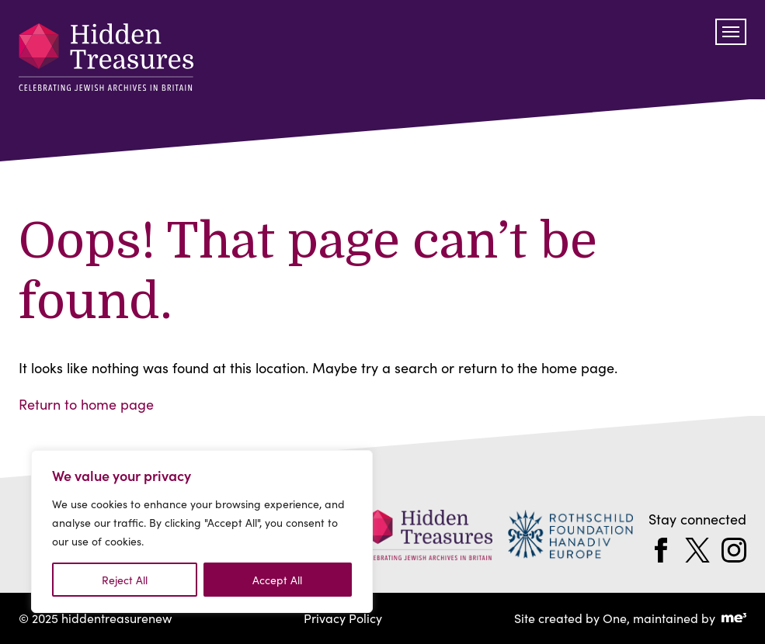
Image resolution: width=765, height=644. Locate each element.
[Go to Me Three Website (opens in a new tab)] (734, 619)
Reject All (125, 579)
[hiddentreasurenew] (106, 60)
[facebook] (661, 550)
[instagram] (734, 550)
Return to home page (86, 404)
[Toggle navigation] (730, 32)
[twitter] (697, 550)
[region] (202, 531)
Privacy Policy (343, 617)
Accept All (277, 579)
